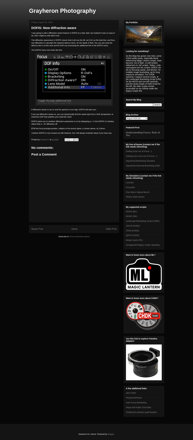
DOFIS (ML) (131, 211)
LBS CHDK (131, 393)
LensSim (130, 182)
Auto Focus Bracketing (136, 402)
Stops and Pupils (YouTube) (138, 407)
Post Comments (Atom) (80, 236)
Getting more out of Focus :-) (139, 151)
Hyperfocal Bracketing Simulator (140, 161)
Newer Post (37, 229)
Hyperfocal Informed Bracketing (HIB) (143, 166)
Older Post (111, 229)
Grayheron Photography (62, 11)
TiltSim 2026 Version (135, 197)
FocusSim (130, 187)
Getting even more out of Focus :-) (141, 156)
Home (74, 229)
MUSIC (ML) (131, 216)
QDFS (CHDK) (132, 235)
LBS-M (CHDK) (133, 226)
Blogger (111, 434)
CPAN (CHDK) (132, 230)
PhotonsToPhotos (134, 398)
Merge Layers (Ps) (134, 240)
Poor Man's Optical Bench (137, 192)
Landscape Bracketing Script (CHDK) (143, 221)
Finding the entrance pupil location (141, 412)
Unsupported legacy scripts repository (143, 245)
